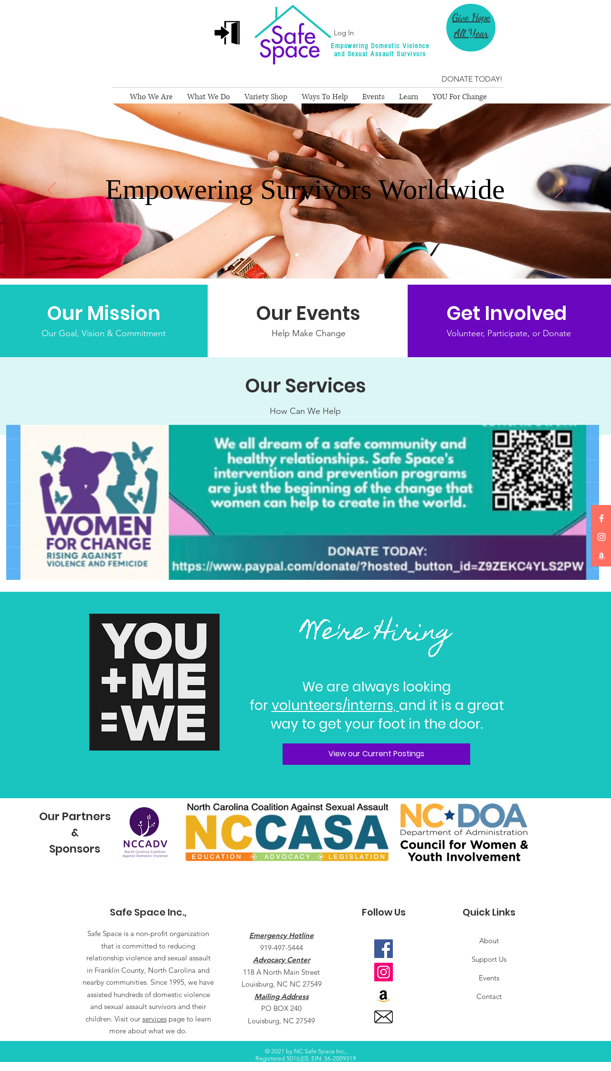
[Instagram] (601, 537)
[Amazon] (601, 555)
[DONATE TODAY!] (472, 79)
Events (489, 977)
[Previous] (52, 191)
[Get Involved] (509, 313)
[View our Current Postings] (376, 754)
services (154, 1018)
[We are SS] (305, 254)
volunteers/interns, (335, 705)
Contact (489, 996)
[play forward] (528, 832)
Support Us (489, 959)
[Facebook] (601, 518)
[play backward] (127, 832)
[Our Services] (305, 385)
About (489, 940)
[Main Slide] (296, 254)
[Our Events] (308, 313)
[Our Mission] (103, 313)
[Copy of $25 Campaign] (314, 254)
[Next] (559, 191)
